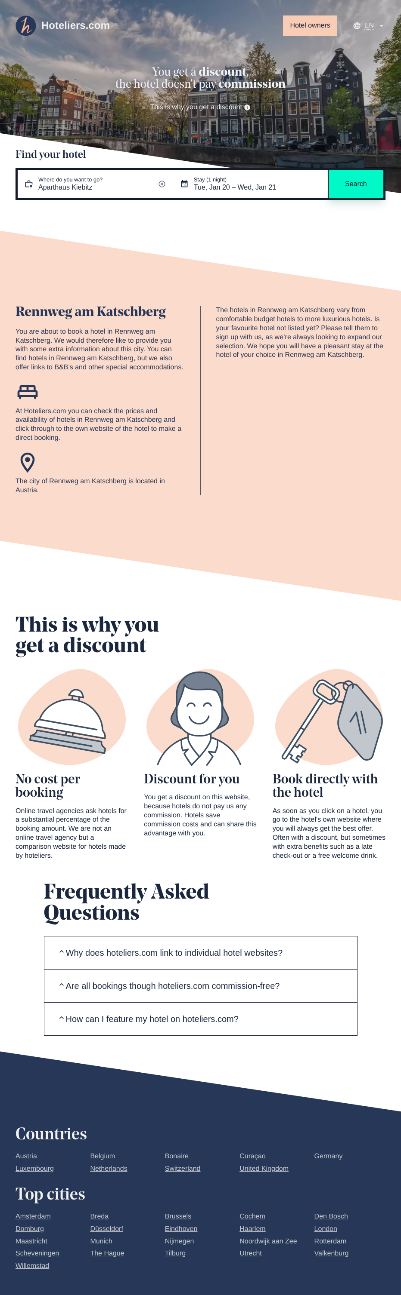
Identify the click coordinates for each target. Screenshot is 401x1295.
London (325, 1229)
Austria (26, 1156)
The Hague (107, 1253)
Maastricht (31, 1241)
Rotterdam (330, 1241)
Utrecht (250, 1253)
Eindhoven (181, 1229)
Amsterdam (33, 1216)
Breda (99, 1216)
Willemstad (32, 1266)
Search (356, 183)
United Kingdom (264, 1168)
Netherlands (108, 1168)
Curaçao (252, 1156)
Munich (101, 1241)
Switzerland (183, 1168)
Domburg (30, 1229)
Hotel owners (310, 25)
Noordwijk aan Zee (268, 1241)
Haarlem (252, 1229)
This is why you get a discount (200, 107)
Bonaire (177, 1156)
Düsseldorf (106, 1229)
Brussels (178, 1216)
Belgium (102, 1156)
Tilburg (175, 1253)
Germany (328, 1156)
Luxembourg (35, 1168)
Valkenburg (331, 1253)
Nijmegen (179, 1241)
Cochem (252, 1216)
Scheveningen (37, 1253)
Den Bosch (331, 1216)
